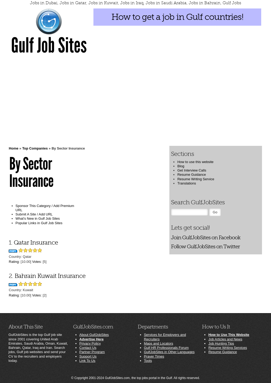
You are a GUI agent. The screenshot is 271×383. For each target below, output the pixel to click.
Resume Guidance (191, 175)
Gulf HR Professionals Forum (166, 348)
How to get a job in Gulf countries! (177, 17)
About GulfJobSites (94, 335)
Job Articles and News (225, 339)
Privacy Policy (90, 343)
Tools (148, 361)
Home (13, 148)
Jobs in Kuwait (103, 3)
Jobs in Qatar (73, 3)
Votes (36, 262)
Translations (186, 183)
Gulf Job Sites (49, 45)
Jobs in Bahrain (204, 3)
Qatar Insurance (36, 242)
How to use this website (195, 162)
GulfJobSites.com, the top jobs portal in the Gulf (138, 378)
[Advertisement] (135, 100)
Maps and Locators (158, 343)
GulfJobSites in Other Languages (169, 352)
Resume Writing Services (227, 348)
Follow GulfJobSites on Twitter (205, 246)
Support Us (88, 356)
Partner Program (92, 352)
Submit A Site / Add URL (34, 214)
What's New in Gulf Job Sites (38, 218)
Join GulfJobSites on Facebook (205, 237)
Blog (180, 166)
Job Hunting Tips (221, 343)
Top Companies (35, 148)
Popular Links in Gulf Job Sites (39, 223)
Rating (14, 262)
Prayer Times (154, 356)
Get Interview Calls (191, 170)
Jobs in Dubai (43, 3)
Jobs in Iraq (131, 3)
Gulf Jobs (232, 3)
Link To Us (87, 361)
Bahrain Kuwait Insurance (50, 276)
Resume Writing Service (195, 179)
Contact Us (87, 348)
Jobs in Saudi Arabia (166, 3)
